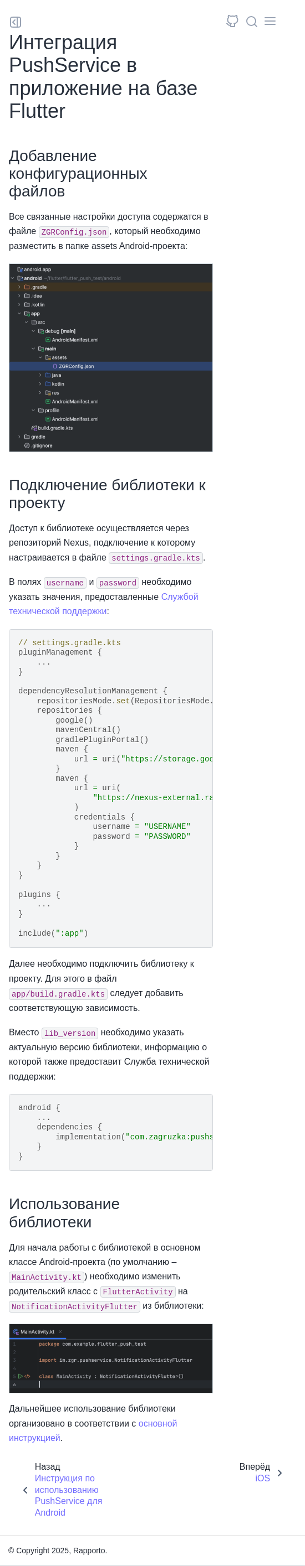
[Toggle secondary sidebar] (271, 22)
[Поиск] (252, 22)
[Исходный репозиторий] (232, 22)
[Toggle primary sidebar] (15, 22)
